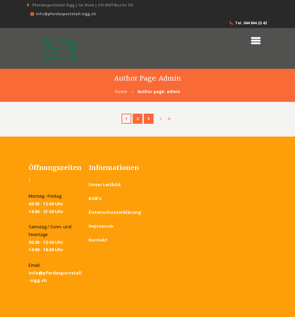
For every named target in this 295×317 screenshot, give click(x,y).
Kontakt (98, 240)
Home (121, 91)
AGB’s (95, 198)
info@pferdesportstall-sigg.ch (62, 14)
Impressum (101, 226)
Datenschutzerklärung (115, 212)
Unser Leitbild (105, 184)
